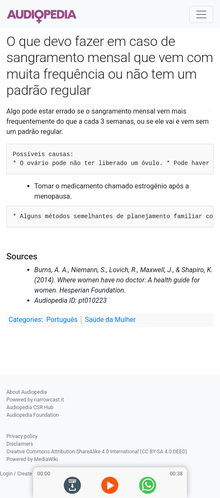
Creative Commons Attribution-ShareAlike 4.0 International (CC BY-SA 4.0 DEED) (96, 452)
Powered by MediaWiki (32, 459)
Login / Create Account (26, 474)
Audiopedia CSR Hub (29, 407)
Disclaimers (19, 444)
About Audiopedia (26, 392)
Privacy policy (21, 436)
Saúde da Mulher (110, 320)
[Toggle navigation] (201, 14)
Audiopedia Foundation (32, 415)
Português (62, 320)
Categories (25, 320)
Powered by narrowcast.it (35, 400)
